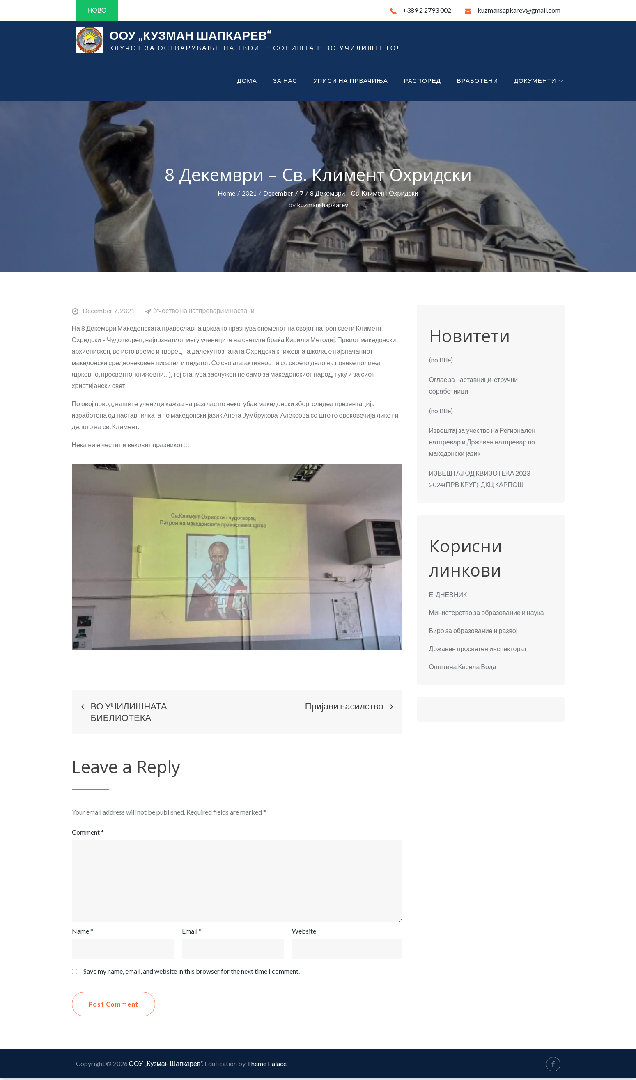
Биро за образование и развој (473, 632)
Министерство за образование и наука (486, 614)
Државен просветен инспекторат (478, 650)
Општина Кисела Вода (462, 668)
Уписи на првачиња (350, 82)
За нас (285, 82)
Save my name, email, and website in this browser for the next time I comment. (191, 973)
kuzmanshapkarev (322, 206)
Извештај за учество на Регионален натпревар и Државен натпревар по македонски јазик (482, 443)
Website (304, 933)
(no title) (441, 362)
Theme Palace (267, 1065)
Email (192, 933)
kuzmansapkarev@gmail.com (512, 10)
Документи (538, 82)
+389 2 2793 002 (420, 10)
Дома (247, 82)
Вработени (477, 82)
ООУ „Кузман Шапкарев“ (196, 36)
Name (82, 933)
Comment (88, 834)
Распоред (422, 82)
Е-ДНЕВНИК (448, 596)
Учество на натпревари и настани (204, 312)
